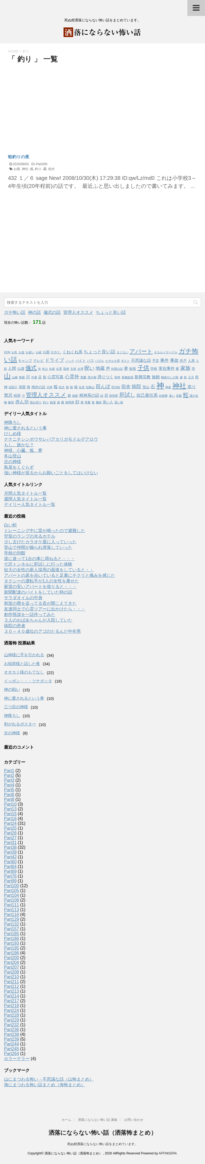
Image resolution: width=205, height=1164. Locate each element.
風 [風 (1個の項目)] (82, 402)
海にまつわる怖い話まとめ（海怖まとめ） (44, 1084)
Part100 (11, 885)
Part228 (11, 1015)
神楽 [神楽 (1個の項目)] (168, 387)
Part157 (11, 929)
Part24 (10, 823)
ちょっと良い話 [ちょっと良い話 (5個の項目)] (99, 351)
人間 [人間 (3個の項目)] (12, 368)
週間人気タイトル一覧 (25, 499)
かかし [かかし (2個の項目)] (56, 352)
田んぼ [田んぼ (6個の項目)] (103, 386)
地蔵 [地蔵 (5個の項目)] (100, 368)
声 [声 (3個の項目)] (108, 368)
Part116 (11, 914)
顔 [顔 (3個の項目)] (77, 402)
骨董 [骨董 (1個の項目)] (87, 402)
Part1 (9, 770)
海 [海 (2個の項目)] (28, 387)
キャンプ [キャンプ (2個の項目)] (25, 361)
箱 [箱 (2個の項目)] (69, 396)
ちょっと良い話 (111, 312)
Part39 (10, 852)
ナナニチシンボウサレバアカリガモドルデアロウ (51, 439)
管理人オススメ (78, 312)
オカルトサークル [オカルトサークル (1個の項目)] (166, 352)
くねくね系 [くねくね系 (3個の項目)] (72, 352)
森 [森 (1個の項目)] (181, 377)
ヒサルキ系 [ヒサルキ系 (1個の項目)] (112, 360)
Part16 (10, 818)
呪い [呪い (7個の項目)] (89, 368)
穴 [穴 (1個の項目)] (23, 395)
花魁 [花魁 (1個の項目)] (179, 395)
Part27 (10, 838)
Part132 (11, 924)
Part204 (11, 962)
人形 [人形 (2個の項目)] (191, 361)
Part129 (11, 919)
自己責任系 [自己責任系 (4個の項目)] (147, 395)
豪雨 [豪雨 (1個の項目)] (11, 402)
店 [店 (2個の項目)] (40, 377)
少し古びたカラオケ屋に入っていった (40, 542)
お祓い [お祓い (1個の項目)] (30, 352)
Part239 (11, 1039)
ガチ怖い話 (14, 312)
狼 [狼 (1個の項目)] (67, 387)
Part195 (11, 948)
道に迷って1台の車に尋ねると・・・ (39, 558)
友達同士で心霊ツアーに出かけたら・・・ (44, 609)
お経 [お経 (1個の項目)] (39, 352)
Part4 (9, 785)
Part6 (9, 794)
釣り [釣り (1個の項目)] (46, 402)
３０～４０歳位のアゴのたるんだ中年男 (42, 631)
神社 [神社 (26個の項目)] (179, 386)
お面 (17, 169)
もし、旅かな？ (19, 445)
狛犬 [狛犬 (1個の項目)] (62, 387)
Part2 (9, 775)
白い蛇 (10, 525)
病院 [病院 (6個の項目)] (136, 386)
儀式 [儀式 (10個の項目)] (31, 368)
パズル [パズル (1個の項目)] (99, 360)
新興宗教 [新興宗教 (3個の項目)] (143, 377)
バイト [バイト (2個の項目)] (80, 361)
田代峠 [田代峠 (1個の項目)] (115, 387)
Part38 (10, 847)
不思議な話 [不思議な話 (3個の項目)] (141, 360)
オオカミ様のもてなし (24, 672)
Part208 (11, 972)
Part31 (10, 842)
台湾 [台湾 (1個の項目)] (80, 368)
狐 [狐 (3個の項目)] (56, 387)
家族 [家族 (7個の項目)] (185, 368)
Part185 (11, 933)
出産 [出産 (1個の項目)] (52, 368)
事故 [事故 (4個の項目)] (174, 360)
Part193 (11, 943)
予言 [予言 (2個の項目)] (155, 361)
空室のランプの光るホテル (29, 536)
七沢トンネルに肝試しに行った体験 (38, 564)
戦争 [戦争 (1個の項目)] (117, 377)
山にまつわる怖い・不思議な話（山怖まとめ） (49, 1079)
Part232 (11, 1025)
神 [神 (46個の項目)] (160, 385)
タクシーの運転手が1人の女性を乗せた (41, 581)
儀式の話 (52, 312)
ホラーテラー (17, 1058)
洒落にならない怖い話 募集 (97, 1120)
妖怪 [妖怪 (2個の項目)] (132, 369)
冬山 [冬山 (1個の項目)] (45, 368)
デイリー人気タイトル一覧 (29, 504)
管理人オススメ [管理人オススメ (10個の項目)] (46, 395)
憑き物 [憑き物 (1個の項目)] (92, 377)
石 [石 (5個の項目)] (153, 386)
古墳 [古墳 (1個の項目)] (73, 368)
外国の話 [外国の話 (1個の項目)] (117, 368)
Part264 (11, 1053)
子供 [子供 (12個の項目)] (143, 367)
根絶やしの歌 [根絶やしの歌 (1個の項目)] (170, 377)
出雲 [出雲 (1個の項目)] (59, 368)
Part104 (11, 895)
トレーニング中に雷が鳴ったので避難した (44, 530)
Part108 (11, 900)
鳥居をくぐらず (19, 467)
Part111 (11, 905)
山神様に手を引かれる (24, 654)
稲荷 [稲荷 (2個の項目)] (17, 396)
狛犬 (51, 169)
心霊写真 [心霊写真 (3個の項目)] (56, 377)
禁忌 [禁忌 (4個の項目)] (8, 395)
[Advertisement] (53, 104)
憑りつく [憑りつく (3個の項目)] (105, 377)
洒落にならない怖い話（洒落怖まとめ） (103, 1132)
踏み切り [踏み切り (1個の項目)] (36, 402)
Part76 (10, 876)
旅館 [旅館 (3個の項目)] (156, 377)
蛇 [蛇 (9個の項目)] (185, 395)
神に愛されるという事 (25, 428)
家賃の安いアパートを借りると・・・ (40, 586)
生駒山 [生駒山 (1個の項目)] (90, 387)
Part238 (11, 1034)
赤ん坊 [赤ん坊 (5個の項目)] (22, 401)
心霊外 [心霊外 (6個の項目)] (72, 376)
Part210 (11, 977)
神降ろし (12, 422)
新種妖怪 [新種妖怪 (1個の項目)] (127, 377)
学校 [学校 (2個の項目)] (153, 369)
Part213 (11, 991)
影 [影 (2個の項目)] (44, 377)
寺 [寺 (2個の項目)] (193, 369)
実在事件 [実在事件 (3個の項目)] (167, 368)
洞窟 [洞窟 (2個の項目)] (22, 387)
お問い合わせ (133, 1120)
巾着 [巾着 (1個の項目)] (34, 377)
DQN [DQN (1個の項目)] (7, 352)
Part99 (10, 881)
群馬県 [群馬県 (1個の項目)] (113, 395)
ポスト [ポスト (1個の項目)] (125, 360)
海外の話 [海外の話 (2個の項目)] (38, 387)
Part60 (10, 861)
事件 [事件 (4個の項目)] (164, 360)
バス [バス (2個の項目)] (90, 361)
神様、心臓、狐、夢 (23, 450)
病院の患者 (14, 625)
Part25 (10, 828)
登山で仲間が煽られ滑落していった (38, 547)
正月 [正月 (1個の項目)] (191, 377)
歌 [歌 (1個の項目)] (185, 377)
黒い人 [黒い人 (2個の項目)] (108, 402)
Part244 (11, 1044)
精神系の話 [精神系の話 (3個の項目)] (89, 395)
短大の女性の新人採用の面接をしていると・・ (49, 569)
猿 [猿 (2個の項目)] (76, 387)
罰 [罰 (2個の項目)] (106, 396)
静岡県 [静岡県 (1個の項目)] (69, 402)
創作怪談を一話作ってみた (29, 614)
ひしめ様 (12, 433)
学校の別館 (14, 553)
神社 (25, 169)
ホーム (66, 1120)
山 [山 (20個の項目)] (7, 376)
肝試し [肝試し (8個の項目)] (127, 395)
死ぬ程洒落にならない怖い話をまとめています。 (102, 1144)
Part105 (11, 890)
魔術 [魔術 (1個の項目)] (99, 402)
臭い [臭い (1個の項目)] (172, 395)
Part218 (11, 1005)
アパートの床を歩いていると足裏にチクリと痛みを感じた (59, 575)
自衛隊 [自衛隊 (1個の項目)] (163, 395)
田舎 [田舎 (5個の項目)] (126, 386)
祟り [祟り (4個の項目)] (191, 386)
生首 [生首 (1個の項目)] (82, 387)
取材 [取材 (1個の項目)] (66, 368)
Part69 (10, 871)
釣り (38, 169)
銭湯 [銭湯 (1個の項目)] (53, 402)
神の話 (34, 312)
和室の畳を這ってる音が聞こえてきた (40, 603)
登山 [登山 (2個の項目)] (146, 387)
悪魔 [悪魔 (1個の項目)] (83, 377)
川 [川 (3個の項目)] (28, 377)
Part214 (11, 996)
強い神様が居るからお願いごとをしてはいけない (51, 473)
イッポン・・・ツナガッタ (28, 681)
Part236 (11, 1029)
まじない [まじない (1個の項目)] (122, 352)
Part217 (11, 1001)
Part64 (10, 866)
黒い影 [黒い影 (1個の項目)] (119, 402)
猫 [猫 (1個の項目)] (71, 387)
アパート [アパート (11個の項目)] (141, 351)
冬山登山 (12, 456)
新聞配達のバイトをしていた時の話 (38, 592)
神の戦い (12, 689)
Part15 (10, 814)
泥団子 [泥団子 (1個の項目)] (13, 387)
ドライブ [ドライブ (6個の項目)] (54, 360)
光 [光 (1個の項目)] (39, 368)
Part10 (10, 804)
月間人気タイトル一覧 (25, 493)
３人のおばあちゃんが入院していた (38, 620)
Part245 (11, 1049)
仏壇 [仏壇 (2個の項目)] (20, 369)
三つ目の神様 (16, 706)
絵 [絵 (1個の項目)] (101, 395)
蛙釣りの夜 (18, 157)
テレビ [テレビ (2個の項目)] (38, 361)
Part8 (9, 799)
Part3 (9, 780)
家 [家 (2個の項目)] (177, 369)
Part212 (11, 986)
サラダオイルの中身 (23, 597)
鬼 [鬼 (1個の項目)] (93, 402)
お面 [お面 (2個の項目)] (46, 352)
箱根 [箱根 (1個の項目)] (75, 395)
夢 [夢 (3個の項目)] (126, 368)
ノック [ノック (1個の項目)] (69, 360)
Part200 (41, 164)
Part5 (9, 790)
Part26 (10, 833)
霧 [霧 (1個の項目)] (62, 402)
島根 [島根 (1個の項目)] (22, 377)
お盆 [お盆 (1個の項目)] (22, 352)
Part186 (11, 938)
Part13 (10, 809)
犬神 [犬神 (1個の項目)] (49, 387)
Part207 (11, 967)
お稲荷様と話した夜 (22, 663)
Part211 (11, 981)
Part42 (10, 857)
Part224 (11, 1010)
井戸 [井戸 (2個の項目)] (183, 361)
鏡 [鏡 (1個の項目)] (58, 402)
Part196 (11, 953)
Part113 (11, 909)
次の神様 (12, 461)
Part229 (11, 1020)
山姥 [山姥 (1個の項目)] (15, 377)
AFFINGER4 (167, 1153)
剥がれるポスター (20, 724)
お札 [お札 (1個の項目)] (14, 352)
